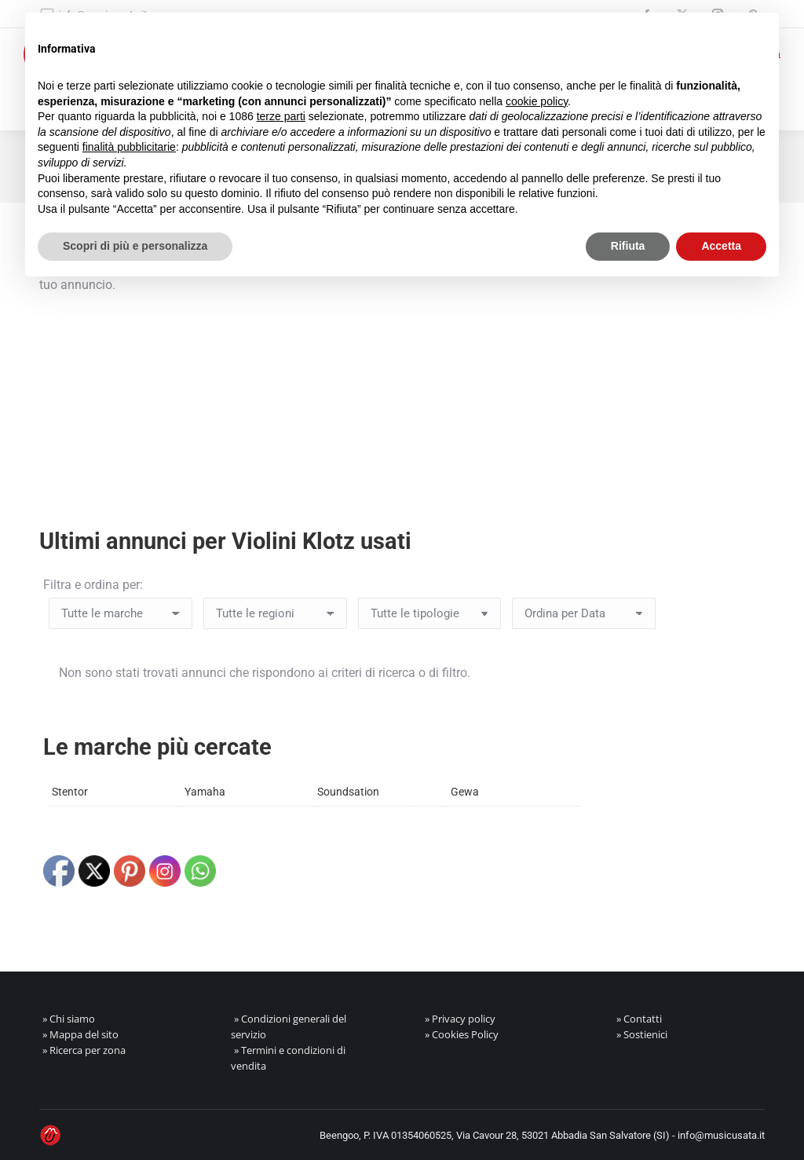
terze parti (281, 116)
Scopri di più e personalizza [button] (135, 246)
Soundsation (348, 791)
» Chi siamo (68, 1019)
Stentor (70, 791)
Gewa (465, 791)
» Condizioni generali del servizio (288, 1026)
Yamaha (205, 791)
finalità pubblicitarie (129, 147)
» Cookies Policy (462, 1034)
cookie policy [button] (537, 101)
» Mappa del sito (80, 1034)
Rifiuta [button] (628, 246)
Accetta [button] (721, 246)
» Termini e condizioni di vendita (288, 1058)
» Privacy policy (460, 1019)
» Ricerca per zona (84, 1050)
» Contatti (639, 1019)
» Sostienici (641, 1034)
